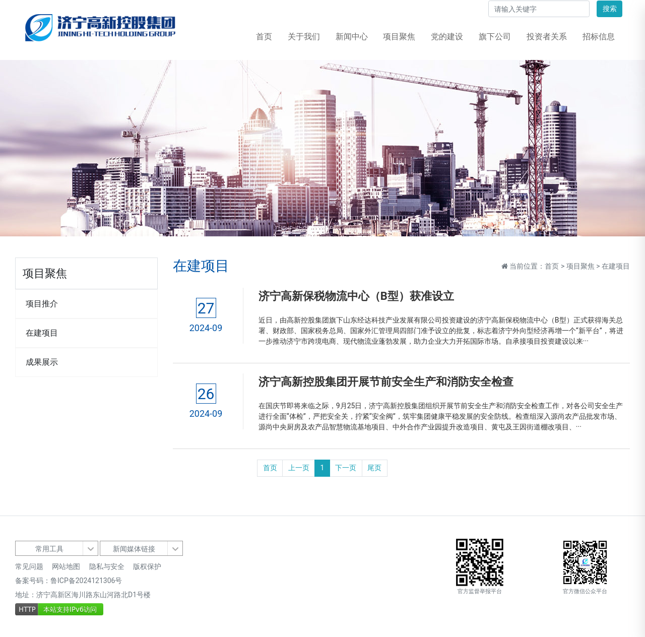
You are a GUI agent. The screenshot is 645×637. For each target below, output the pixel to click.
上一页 (298, 468)
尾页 (374, 468)
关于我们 (304, 36)
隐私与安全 (106, 566)
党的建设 (447, 36)
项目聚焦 (399, 36)
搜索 (610, 9)
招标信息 (599, 36)
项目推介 (42, 303)
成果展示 (42, 362)
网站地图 (66, 566)
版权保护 (147, 566)
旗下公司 (495, 36)
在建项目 (42, 333)
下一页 (345, 468)
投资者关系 (547, 36)
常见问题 (29, 566)
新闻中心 (352, 36)
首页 (264, 36)
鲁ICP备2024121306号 (86, 581)
